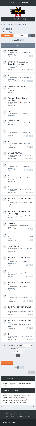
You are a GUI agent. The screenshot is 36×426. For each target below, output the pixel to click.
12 (32, 69)
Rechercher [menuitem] (34, 24)
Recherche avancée (33, 35)
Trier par (18, 348)
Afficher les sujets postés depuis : (18, 345)
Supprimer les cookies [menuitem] (9, 422)
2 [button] (20, 40)
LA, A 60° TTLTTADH (15, 153)
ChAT (21, 102)
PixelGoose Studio (25, 416)
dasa (21, 143)
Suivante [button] (23, 40)
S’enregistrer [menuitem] (25, 2)
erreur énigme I (13, 246)
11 (30, 69)
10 (28, 69)
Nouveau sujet (8, 35)
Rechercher (29, 35)
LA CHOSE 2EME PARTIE (16, 87)
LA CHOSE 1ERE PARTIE (16, 121)
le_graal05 (12, 32)
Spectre (22, 336)
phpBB (12, 413)
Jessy (21, 88)
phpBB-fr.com (21, 414)
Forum (24, 407)
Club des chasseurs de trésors (12, 407)
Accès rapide (16, 19)
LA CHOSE (6, 29)
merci (10, 111)
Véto (21, 248)
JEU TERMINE (13, 50)
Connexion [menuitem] (14, 2)
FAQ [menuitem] (24, 19)
